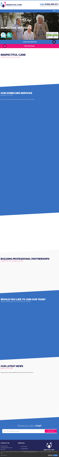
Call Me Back (51, 431)
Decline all (50, 455)
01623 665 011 (51, 4)
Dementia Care (24, 448)
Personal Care (24, 446)
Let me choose (4, 455)
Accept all (55, 455)
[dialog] (29, 454)
